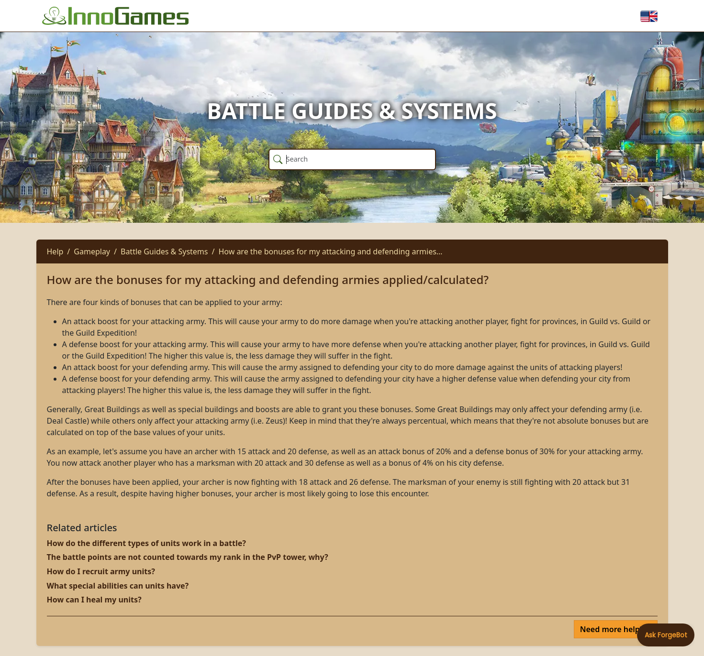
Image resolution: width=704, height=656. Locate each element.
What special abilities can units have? (118, 585)
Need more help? (613, 629)
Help (55, 251)
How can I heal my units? (94, 599)
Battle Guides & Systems (164, 251)
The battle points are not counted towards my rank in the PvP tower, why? (187, 557)
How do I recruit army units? (101, 571)
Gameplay (92, 251)
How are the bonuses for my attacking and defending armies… (330, 251)
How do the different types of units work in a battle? (146, 543)
